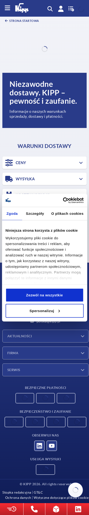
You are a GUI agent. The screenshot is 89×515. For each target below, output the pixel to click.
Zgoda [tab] (12, 213)
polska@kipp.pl (45, 321)
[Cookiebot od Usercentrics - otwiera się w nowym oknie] (63, 200)
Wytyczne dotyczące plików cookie (61, 497)
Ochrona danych (18, 497)
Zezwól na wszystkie (44, 295)
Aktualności (19, 336)
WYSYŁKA (20, 179)
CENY (15, 163)
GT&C (38, 492)
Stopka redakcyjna (16, 492)
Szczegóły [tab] (35, 213)
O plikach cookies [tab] (67, 213)
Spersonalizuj (44, 311)
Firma (12, 353)
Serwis (13, 370)
